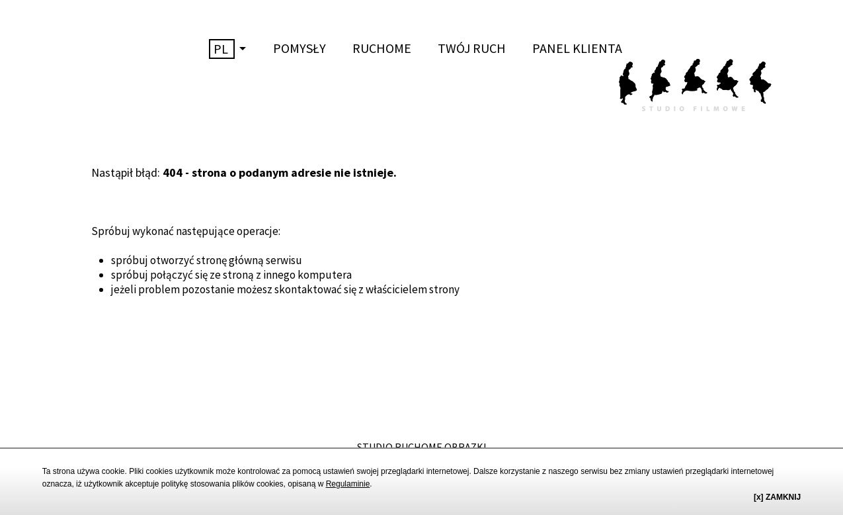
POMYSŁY (299, 48)
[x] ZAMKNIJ (777, 497)
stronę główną (230, 260)
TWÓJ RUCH (472, 48)
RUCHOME (381, 48)
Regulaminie (348, 484)
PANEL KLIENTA (577, 48)
